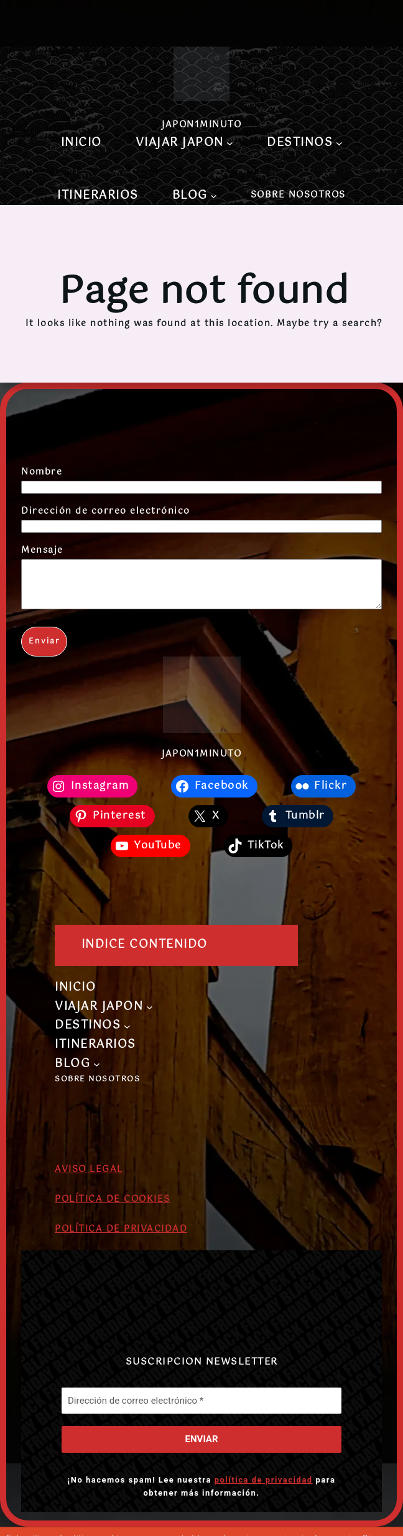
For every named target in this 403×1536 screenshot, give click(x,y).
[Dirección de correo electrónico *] (201, 1409)
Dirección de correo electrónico (105, 511)
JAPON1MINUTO (201, 124)
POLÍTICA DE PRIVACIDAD (121, 1238)
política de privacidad (264, 1488)
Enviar (44, 651)
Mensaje (42, 550)
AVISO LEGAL (89, 1178)
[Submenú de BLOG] (213, 196)
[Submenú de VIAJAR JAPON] (229, 143)
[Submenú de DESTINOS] (339, 143)
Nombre (41, 472)
